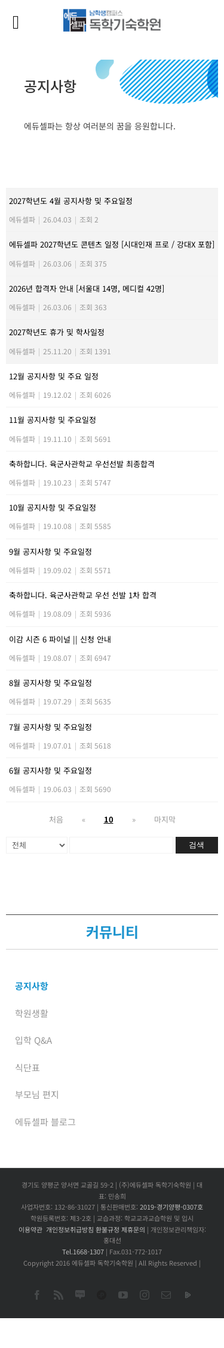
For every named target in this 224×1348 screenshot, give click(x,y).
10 (108, 819)
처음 (56, 819)
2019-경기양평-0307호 (171, 1206)
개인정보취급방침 (70, 1229)
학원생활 (31, 1013)
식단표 (27, 1067)
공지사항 (31, 985)
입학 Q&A (33, 1040)
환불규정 (107, 1229)
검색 (196, 844)
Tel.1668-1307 (83, 1251)
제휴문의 (133, 1229)
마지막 (165, 819)
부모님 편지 (37, 1094)
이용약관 (30, 1229)
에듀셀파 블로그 (45, 1121)
